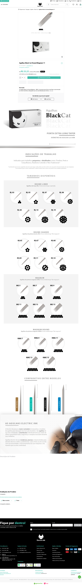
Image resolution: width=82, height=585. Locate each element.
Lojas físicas (48, 99)
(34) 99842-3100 (24, 554)
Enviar (77, 528)
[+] (24, 78)
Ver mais (51, 90)
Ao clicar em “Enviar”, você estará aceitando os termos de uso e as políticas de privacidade (50, 532)
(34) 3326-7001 (5, 554)
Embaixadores (61, 0)
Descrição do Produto (7, 456)
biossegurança (38, 573)
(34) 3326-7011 (24, 552)
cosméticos (75, 573)
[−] (20, 78)
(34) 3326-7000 (5, 552)
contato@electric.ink (6, 556)
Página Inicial (22, 9)
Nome (31, 526)
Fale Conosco (35, 99)
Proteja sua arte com (39, 572)
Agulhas (32, 9)
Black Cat (36, 9)
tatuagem (2, 575)
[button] (4, 1)
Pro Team (53, 0)
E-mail (53, 526)
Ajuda (80, 0)
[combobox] (58, 4)
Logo (40, 4)
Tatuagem (28, 9)
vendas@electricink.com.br (27, 556)
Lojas (67, 0)
